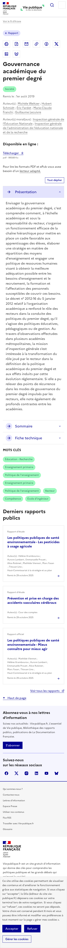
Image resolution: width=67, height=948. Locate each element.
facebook (6, 773)
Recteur (50, 491)
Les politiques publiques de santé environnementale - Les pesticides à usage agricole (33, 542)
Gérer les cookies (16, 939)
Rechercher (52, 5)
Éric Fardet (24, 108)
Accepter (11, 928)
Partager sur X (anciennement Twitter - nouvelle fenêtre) (56, 44)
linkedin (36, 773)
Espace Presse (10, 806)
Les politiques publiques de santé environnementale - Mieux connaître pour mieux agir (33, 644)
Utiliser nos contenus (13, 812)
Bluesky (56, 773)
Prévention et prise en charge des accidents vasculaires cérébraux (33, 600)
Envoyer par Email (26, 44)
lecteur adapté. (30, 171)
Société (9, 89)
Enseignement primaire (19, 467)
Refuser (32, 928)
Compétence (13, 499)
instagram (26, 773)
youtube (46, 773)
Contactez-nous (11, 794)
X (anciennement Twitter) (16, 773)
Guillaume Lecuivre (28, 112)
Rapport (13, 33)
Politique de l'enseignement (22, 475)
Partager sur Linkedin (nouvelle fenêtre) (6, 54)
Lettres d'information (14, 800)
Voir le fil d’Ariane (12, 21)
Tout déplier (54, 180)
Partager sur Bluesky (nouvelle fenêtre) (16, 54)
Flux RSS (7, 817)
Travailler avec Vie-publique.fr (18, 823)
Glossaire (7, 829)
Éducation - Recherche (19, 459)
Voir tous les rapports (45, 691)
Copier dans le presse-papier (36, 44)
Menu (62, 5)
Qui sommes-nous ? (13, 789)
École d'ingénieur (37, 499)
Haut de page (16, 698)
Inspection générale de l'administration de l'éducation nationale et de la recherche (33, 127)
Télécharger (13, 153)
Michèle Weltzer (28, 103)
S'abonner (13, 745)
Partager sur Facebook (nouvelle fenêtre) (46, 44)
